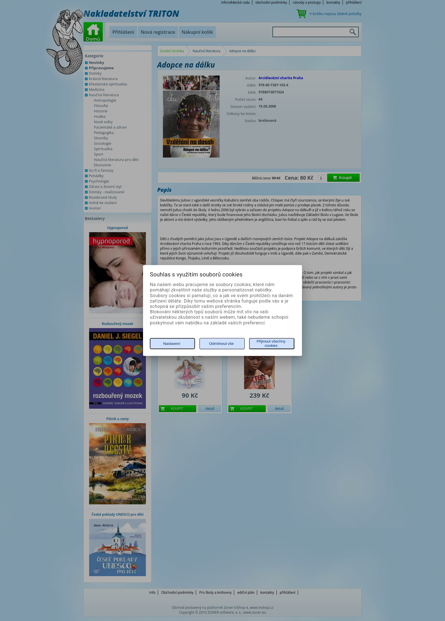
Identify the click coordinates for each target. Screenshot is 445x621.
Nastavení (171, 343)
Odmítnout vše (221, 343)
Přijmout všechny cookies (271, 343)
